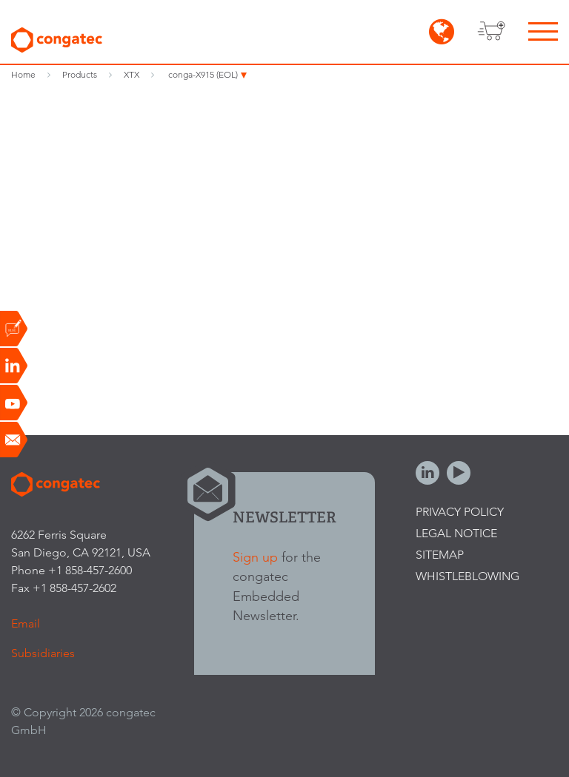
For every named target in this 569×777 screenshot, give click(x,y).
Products (79, 74)
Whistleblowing (467, 576)
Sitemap (440, 555)
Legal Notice (456, 533)
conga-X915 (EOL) (203, 74)
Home (23, 74)
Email (25, 623)
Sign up (255, 556)
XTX (131, 74)
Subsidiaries (43, 653)
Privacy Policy (460, 512)
